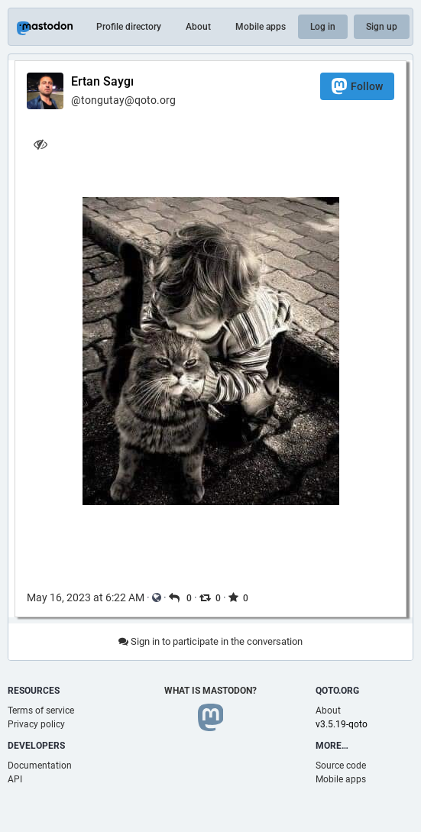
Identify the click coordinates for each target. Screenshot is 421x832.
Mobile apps (260, 26)
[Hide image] (40, 144)
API (15, 779)
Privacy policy (36, 724)
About (198, 26)
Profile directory (128, 26)
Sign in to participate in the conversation (210, 641)
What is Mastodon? (210, 690)
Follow (357, 86)
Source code (341, 765)
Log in (322, 26)
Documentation (40, 765)
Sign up (381, 26)
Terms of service (41, 710)
